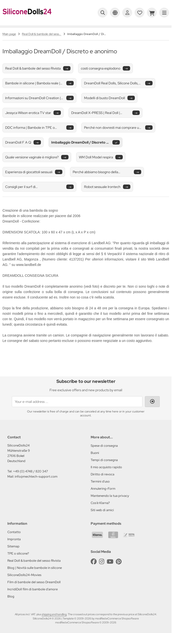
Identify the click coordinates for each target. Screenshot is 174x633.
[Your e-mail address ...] (77, 401)
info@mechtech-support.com (36, 476)
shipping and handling (54, 614)
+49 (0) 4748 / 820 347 (30, 471)
